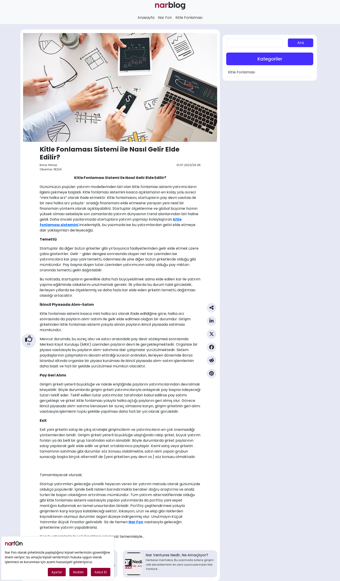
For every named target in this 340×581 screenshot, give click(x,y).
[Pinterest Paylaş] (211, 375)
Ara (300, 42)
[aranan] (254, 43)
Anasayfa (146, 17)
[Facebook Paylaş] (211, 349)
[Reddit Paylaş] (211, 362)
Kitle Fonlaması (188, 17)
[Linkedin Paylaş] (211, 322)
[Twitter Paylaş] (211, 335)
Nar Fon (165, 17)
